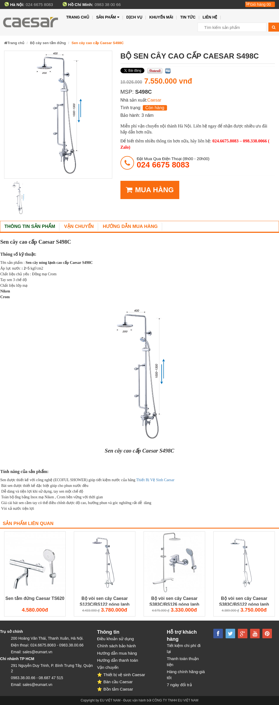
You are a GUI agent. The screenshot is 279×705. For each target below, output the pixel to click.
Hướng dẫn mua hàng (130, 226)
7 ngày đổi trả (179, 684)
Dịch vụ (134, 17)
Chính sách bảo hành (116, 645)
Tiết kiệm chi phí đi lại (184, 648)
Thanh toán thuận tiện (183, 661)
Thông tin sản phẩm (29, 226)
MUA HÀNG (150, 190)
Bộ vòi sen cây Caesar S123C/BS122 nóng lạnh (104, 601)
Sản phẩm (107, 17)
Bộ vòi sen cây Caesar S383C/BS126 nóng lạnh (174, 601)
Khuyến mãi (161, 17)
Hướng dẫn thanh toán (117, 660)
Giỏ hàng (260, 4)
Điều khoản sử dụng (115, 638)
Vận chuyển (79, 226)
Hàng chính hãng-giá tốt (186, 674)
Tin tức (187, 17)
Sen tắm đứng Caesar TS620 (35, 598)
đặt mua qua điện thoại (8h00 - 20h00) (173, 162)
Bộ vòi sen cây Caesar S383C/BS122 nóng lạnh (244, 601)
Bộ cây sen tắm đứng (48, 43)
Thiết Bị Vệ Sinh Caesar (155, 480)
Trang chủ (77, 17)
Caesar (154, 100)
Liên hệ (210, 17)
